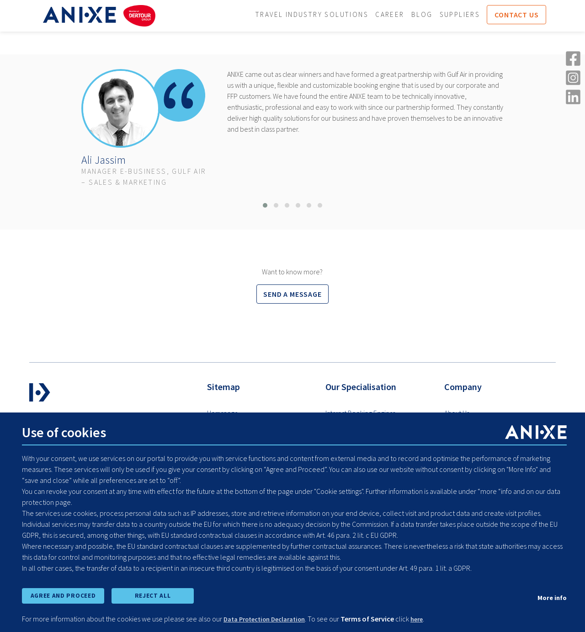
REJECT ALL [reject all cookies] (152, 594)
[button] (265, 206)
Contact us (530, 15)
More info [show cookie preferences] (551, 595)
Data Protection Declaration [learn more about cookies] (269, 619)
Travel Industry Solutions (318, 15)
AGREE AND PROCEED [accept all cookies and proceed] (63, 594)
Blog (432, 15)
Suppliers (471, 15)
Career (399, 15)
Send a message (292, 294)
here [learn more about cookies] (429, 619)
